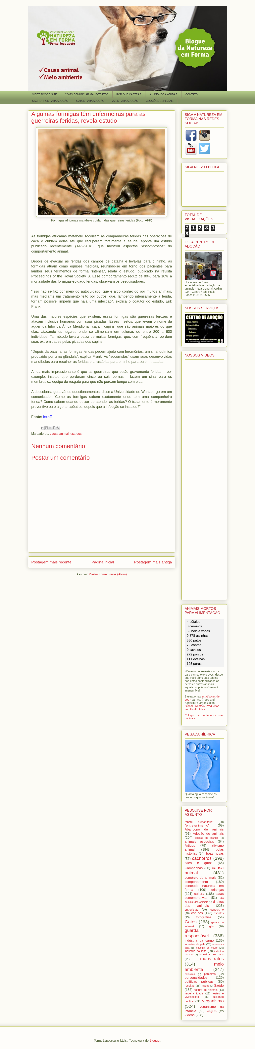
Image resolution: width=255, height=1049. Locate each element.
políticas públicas (199, 981)
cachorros (202, 858)
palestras (190, 974)
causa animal (59, 433)
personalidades (196, 977)
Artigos (190, 845)
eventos (219, 913)
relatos (205, 985)
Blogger (155, 1040)
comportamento (196, 882)
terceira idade (194, 993)
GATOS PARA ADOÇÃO (90, 100)
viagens (212, 1011)
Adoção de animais (208, 833)
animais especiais (199, 841)
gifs (211, 926)
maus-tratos (212, 958)
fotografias (203, 917)
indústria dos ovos (211, 954)
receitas (189, 985)
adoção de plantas (206, 837)
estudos (76, 433)
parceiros (210, 974)
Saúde (219, 985)
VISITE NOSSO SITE (44, 94)
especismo (217, 909)
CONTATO (191, 94)
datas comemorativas (204, 896)
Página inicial (102, 562)
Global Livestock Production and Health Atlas (202, 707)
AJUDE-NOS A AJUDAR (163, 94)
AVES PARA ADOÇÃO (125, 100)
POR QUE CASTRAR (128, 94)
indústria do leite (195, 951)
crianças (217, 890)
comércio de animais (200, 878)
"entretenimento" (197, 825)
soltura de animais (205, 989)
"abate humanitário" (199, 822)
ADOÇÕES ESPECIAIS (160, 100)
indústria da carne (199, 940)
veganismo (213, 1000)
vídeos (189, 1015)
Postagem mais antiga (153, 562)
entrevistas (191, 909)
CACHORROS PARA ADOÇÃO (50, 100)
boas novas (215, 853)
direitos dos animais (204, 904)
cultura (199, 894)
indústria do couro (207, 947)
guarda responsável (197, 933)
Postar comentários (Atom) (108, 574)
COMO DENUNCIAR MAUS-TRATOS (86, 94)
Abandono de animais (204, 829)
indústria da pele (195, 944)
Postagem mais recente (51, 562)
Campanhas (194, 868)
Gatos (191, 921)
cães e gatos (198, 863)
